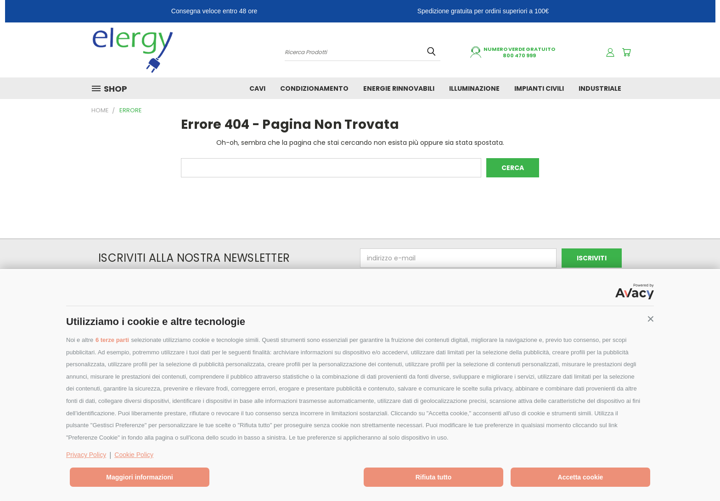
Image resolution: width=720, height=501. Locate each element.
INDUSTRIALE (600, 88)
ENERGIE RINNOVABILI (398, 88)
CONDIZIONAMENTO (314, 88)
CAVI (257, 88)
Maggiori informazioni (139, 477)
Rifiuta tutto (434, 477)
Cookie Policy (133, 454)
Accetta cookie (580, 477)
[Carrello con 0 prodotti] (626, 52)
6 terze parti (112, 339)
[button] (650, 319)
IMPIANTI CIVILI (539, 88)
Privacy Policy (86, 454)
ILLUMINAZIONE (474, 88)
